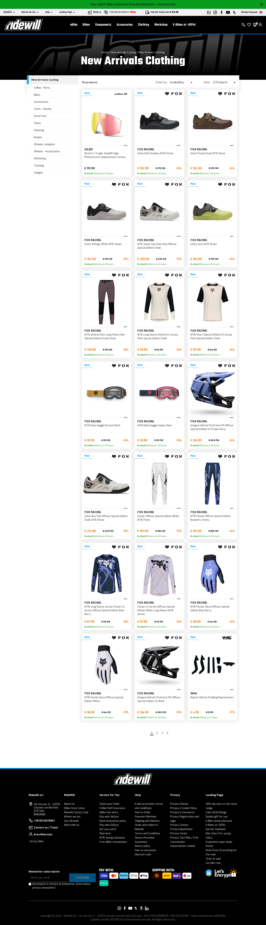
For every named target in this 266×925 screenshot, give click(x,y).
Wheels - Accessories (47, 151)
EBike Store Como (74, 808)
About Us (69, 804)
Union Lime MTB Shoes (203, 244)
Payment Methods (145, 816)
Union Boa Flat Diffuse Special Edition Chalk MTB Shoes (106, 518)
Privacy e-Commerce (182, 812)
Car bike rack (213, 863)
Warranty (105, 833)
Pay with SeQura (109, 816)
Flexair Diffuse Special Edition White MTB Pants (158, 518)
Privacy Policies (179, 804)
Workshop (161, 24)
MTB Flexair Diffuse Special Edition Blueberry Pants (210, 518)
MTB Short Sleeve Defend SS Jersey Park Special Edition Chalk (211, 336)
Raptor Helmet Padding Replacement (212, 697)
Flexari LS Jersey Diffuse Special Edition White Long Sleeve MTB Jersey (156, 610)
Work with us (71, 825)
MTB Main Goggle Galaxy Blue (154, 425)
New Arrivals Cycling (123, 52)
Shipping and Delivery (147, 821)
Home (104, 52)
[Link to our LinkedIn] (147, 908)
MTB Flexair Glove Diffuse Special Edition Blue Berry (209, 608)
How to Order (142, 812)
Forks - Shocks (43, 109)
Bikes (86, 24)
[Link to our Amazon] (141, 908)
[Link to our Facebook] (125, 908)
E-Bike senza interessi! (219, 821)
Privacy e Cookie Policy (183, 808)
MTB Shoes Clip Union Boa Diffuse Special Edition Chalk (156, 246)
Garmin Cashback (216, 829)
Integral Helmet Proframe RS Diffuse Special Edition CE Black (158, 699)
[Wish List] (249, 25)
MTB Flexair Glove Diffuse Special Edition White (103, 699)
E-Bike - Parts (42, 87)
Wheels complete (44, 144)
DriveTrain (40, 116)
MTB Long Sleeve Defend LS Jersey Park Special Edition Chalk (157, 336)
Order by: (161, 82)
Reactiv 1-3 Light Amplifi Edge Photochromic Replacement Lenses (105, 155)
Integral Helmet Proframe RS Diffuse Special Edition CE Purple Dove (211, 427)
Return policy (142, 846)
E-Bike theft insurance (112, 808)
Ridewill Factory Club (76, 812)
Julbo (88, 149)
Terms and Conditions (147, 833)
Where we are (72, 816)
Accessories (125, 24)
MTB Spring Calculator (112, 837)
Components (103, 24)
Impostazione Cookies (182, 846)
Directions (39, 814)
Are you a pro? (107, 829)
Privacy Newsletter (181, 829)
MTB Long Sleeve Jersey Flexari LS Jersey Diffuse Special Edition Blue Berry (104, 610)
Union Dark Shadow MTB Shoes (155, 153)
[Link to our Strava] (136, 908)
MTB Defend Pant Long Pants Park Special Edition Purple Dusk (104, 336)
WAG (193, 693)
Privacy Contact (179, 825)
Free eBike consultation (113, 842)
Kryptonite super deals (219, 842)
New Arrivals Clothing (151, 52)
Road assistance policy (112, 821)
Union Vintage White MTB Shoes (103, 244)
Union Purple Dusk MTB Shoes (207, 153)
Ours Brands (71, 821)
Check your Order (109, 804)
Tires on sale (213, 858)
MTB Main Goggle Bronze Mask (102, 425)
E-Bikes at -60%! (184, 24)
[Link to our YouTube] (130, 908)
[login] (260, 25)
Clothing (143, 24)
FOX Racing (145, 149)
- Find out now (165, 4)
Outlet (209, 846)
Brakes (38, 137)
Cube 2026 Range (216, 812)
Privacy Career (178, 833)
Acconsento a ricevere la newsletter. (61, 885)
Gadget (38, 172)
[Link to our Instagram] (119, 908)
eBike (73, 24)
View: (206, 82)
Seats (37, 123)
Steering (39, 130)
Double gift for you (217, 816)
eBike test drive (108, 812)
